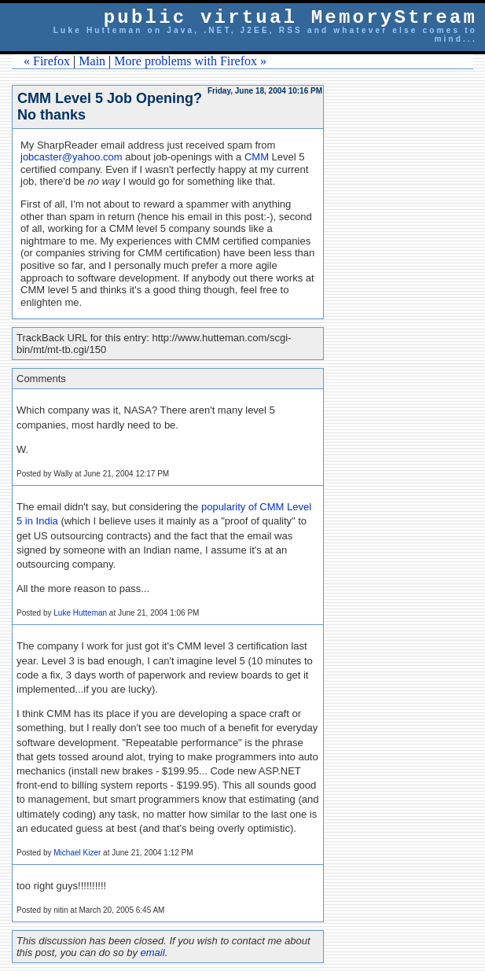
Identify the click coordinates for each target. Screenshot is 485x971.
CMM (256, 157)
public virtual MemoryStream (290, 17)
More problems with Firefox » (190, 61)
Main (92, 61)
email (153, 952)
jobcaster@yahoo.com (71, 157)
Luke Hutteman (80, 613)
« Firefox (47, 61)
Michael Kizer (77, 852)
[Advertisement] (414, 321)
